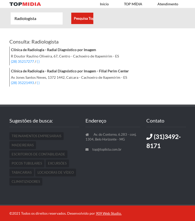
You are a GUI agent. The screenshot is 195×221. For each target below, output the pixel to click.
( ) (38, 61)
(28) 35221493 (22, 83)
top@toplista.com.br (106, 149)
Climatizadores (26, 181)
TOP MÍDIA (133, 4)
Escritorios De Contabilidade (38, 154)
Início (104, 4)
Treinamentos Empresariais (36, 136)
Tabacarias (22, 172)
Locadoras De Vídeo (56, 172)
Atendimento (167, 4)
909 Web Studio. (109, 213)
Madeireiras (23, 145)
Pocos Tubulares (27, 163)
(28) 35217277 (22, 61)
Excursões (57, 163)
